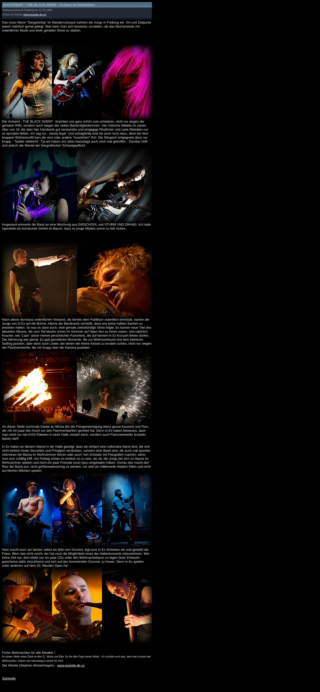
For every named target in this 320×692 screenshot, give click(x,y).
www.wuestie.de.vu (34, 14)
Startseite (9, 678)
